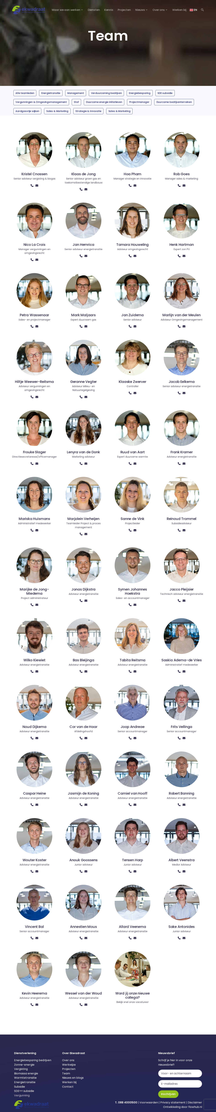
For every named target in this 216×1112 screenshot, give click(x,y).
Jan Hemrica (83, 244)
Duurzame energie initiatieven (104, 102)
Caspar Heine (34, 793)
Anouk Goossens (83, 860)
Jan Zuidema (132, 315)
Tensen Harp (132, 860)
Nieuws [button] (140, 10)
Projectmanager (139, 102)
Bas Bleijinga (83, 660)
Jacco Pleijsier (182, 589)
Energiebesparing (139, 93)
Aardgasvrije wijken (27, 111)
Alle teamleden (24, 93)
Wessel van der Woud (83, 993)
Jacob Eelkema (182, 381)
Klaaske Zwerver (132, 381)
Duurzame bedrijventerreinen (174, 102)
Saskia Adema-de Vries (181, 660)
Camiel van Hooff (132, 793)
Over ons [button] (158, 10)
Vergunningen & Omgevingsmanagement (41, 102)
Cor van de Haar (83, 726)
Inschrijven (168, 1094)
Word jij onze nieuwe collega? (132, 995)
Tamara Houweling (132, 244)
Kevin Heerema (34, 993)
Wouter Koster (34, 860)
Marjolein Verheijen (83, 518)
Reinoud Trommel (181, 518)
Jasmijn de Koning (83, 793)
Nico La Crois (34, 244)
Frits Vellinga (181, 726)
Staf (76, 102)
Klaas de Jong (83, 174)
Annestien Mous (83, 926)
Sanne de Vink (132, 518)
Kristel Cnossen (34, 174)
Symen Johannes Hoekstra (132, 591)
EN (193, 10)
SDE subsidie (164, 93)
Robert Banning (181, 793)
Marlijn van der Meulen (181, 315)
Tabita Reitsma (133, 660)
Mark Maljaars (83, 315)
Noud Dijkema (34, 726)
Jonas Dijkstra (83, 589)
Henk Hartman (182, 244)
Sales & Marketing (57, 111)
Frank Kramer (182, 452)
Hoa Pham (132, 174)
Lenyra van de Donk (83, 452)
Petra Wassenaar (34, 315)
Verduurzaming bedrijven (106, 93)
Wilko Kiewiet (34, 660)
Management (75, 93)
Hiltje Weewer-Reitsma (34, 381)
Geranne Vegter (83, 381)
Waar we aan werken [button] (66, 10)
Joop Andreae (133, 726)
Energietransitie (50, 93)
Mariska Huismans (34, 518)
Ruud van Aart (132, 452)
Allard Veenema (132, 926)
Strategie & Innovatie (88, 111)
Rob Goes (181, 174)
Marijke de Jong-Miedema (34, 591)
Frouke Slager (34, 452)
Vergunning (22, 1095)
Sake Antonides (181, 926)
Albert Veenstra (181, 860)
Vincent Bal (34, 926)
